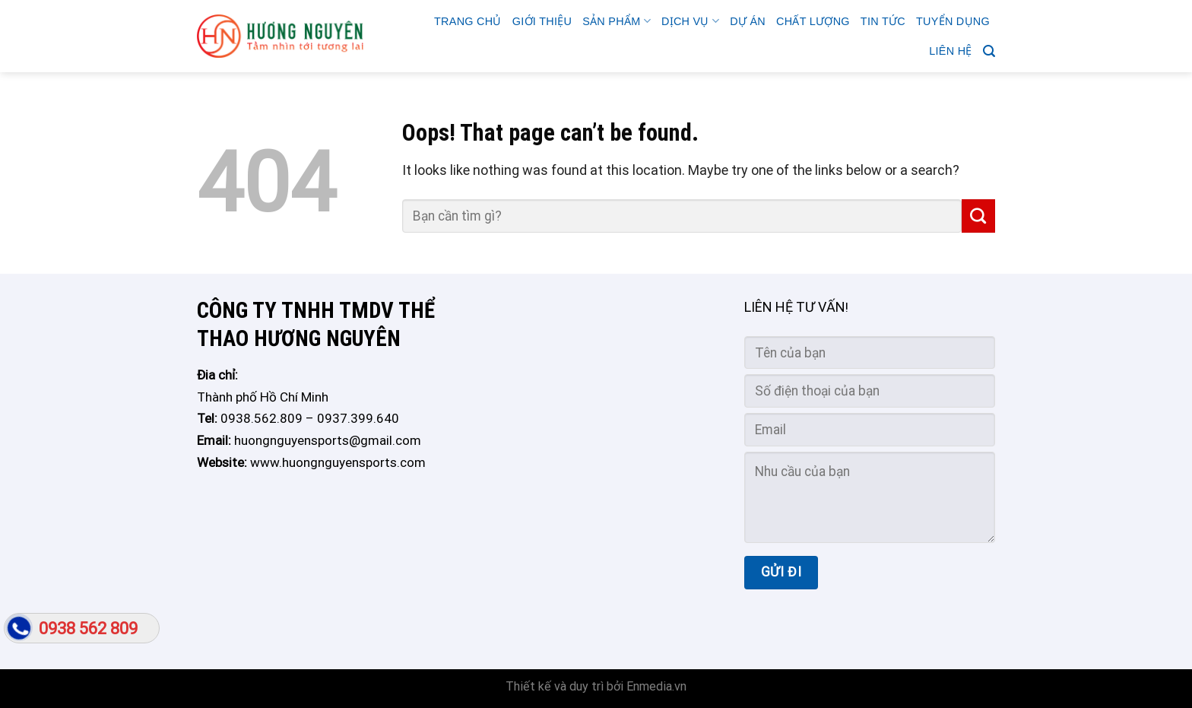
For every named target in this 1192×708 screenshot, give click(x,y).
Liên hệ (950, 51)
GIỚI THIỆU (542, 21)
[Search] (989, 51)
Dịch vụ (690, 21)
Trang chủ (468, 21)
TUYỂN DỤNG (953, 21)
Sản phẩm (616, 21)
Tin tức (883, 21)
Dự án (748, 21)
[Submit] (978, 216)
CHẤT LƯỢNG (813, 21)
